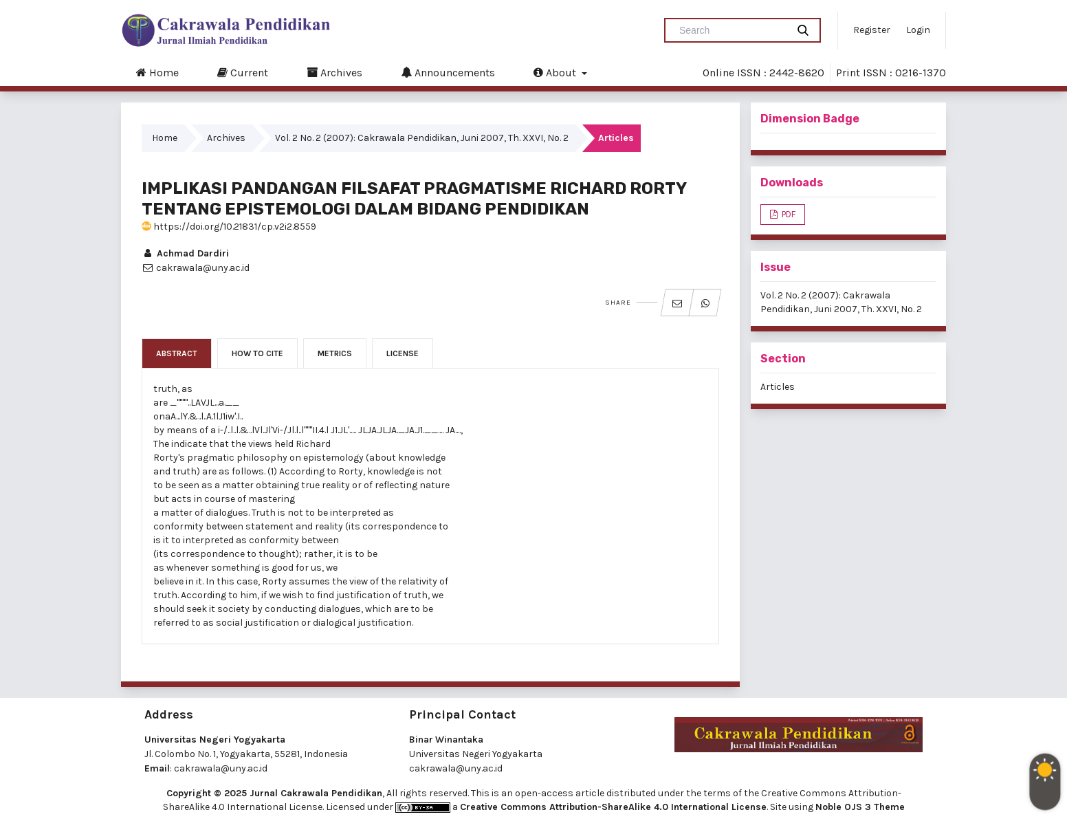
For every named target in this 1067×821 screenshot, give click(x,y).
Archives (334, 72)
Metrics (335, 353)
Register (871, 30)
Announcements (448, 72)
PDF (787, 214)
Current (242, 72)
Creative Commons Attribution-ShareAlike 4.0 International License (613, 807)
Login (918, 30)
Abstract (176, 353)
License (402, 353)
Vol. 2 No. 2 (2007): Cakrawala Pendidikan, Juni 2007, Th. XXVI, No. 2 (422, 138)
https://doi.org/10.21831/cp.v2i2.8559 (229, 226)
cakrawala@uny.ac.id (220, 768)
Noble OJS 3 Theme (860, 807)
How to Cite (257, 353)
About (556, 72)
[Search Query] (732, 30)
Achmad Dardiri (185, 253)
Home (157, 72)
